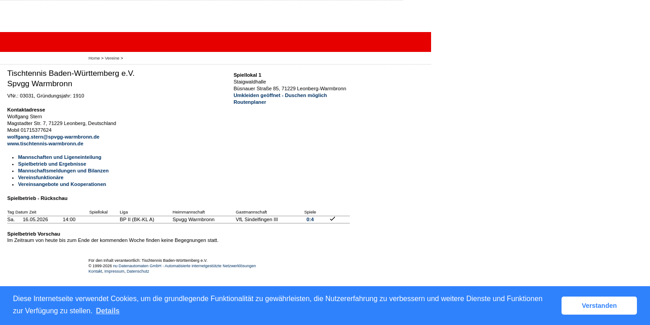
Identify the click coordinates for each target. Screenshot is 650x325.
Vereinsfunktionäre (41, 177)
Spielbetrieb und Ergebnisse (52, 164)
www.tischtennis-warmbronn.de (45, 143)
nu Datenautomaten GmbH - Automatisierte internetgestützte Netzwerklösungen (184, 266)
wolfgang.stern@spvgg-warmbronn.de (53, 136)
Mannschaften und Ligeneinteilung (60, 157)
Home (94, 58)
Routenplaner (249, 102)
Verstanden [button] (599, 305)
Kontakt (95, 271)
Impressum (114, 271)
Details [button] (108, 311)
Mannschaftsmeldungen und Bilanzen (63, 170)
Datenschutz (138, 271)
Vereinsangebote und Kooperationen (62, 184)
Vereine (112, 58)
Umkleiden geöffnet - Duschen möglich (280, 95)
